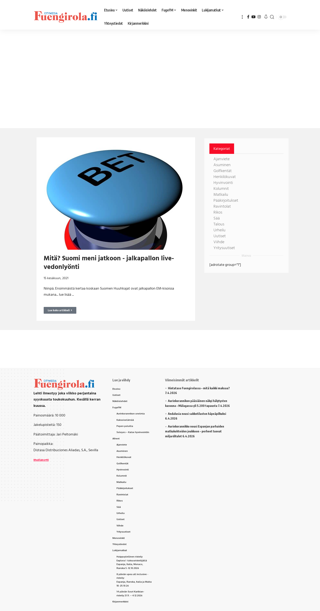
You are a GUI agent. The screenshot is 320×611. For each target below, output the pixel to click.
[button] (242, 17)
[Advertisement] (126, 61)
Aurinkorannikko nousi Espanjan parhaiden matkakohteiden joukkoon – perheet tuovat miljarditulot (194, 431)
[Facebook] (248, 17)
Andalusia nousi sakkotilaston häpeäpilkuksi (197, 413)
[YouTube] (253, 17)
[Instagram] (259, 17)
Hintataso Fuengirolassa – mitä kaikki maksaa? (199, 388)
